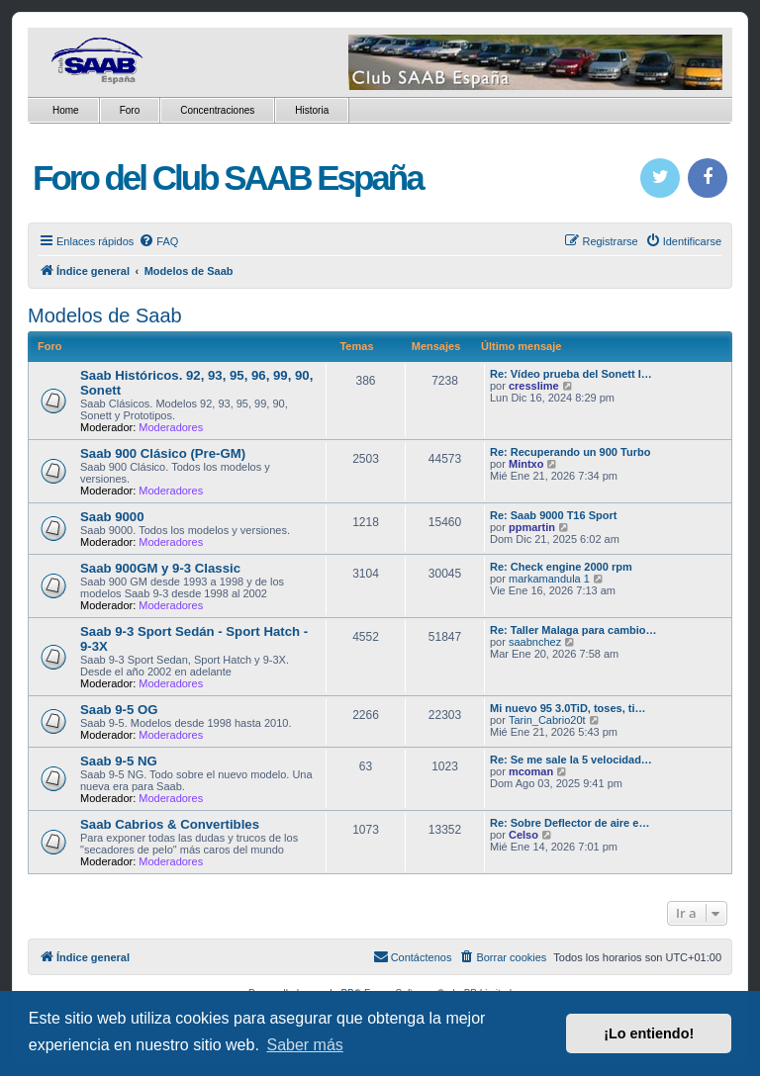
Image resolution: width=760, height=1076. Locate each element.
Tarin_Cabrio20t (547, 720)
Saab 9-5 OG (118, 709)
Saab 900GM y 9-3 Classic (160, 568)
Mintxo (526, 464)
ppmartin (532, 527)
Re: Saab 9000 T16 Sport (553, 515)
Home (65, 110)
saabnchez (535, 642)
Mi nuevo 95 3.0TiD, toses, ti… (568, 708)
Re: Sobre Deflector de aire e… (569, 823)
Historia (312, 110)
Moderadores (171, 427)
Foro (130, 110)
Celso (523, 835)
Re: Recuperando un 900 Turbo (570, 452)
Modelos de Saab (105, 315)
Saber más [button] (304, 1044)
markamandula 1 (549, 578)
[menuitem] (158, 241)
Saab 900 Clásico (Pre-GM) (162, 453)
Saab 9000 (112, 516)
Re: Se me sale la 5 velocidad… (571, 759)
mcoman (531, 771)
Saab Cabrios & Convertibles (169, 824)
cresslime (534, 386)
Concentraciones (217, 110)
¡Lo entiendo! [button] (649, 1033)
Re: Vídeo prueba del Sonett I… (571, 374)
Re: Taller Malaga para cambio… (573, 630)
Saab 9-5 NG (118, 761)
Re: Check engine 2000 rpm (561, 567)
